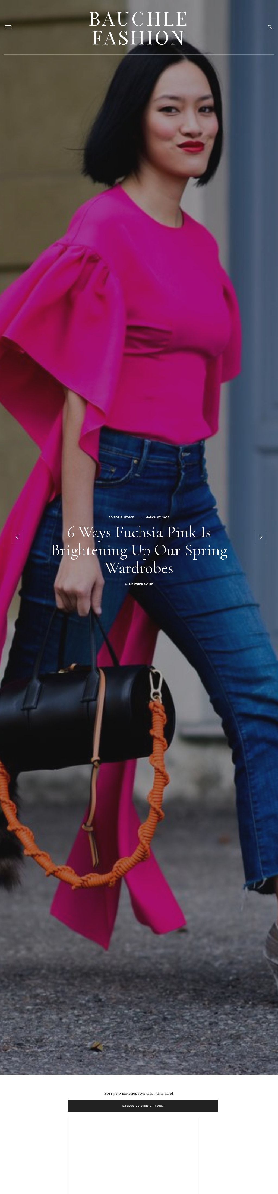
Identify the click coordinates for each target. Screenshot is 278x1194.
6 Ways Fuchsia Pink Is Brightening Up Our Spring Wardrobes (139, 550)
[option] (139, 537)
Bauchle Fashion (139, 27)
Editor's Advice (121, 517)
